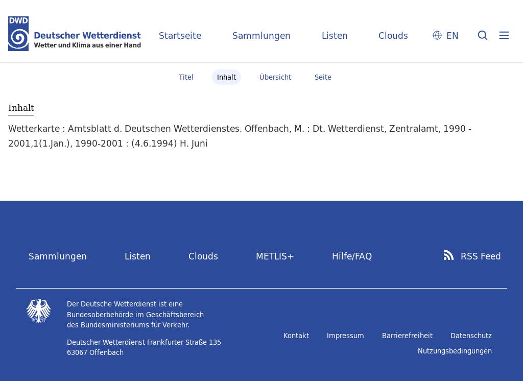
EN (452, 35)
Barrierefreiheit (407, 335)
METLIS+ (275, 256)
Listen (335, 35)
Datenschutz (471, 335)
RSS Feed (481, 256)
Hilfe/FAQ (352, 256)
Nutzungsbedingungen (455, 350)
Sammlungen (261, 35)
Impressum (345, 335)
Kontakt (296, 335)
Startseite (180, 35)
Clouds (393, 35)
